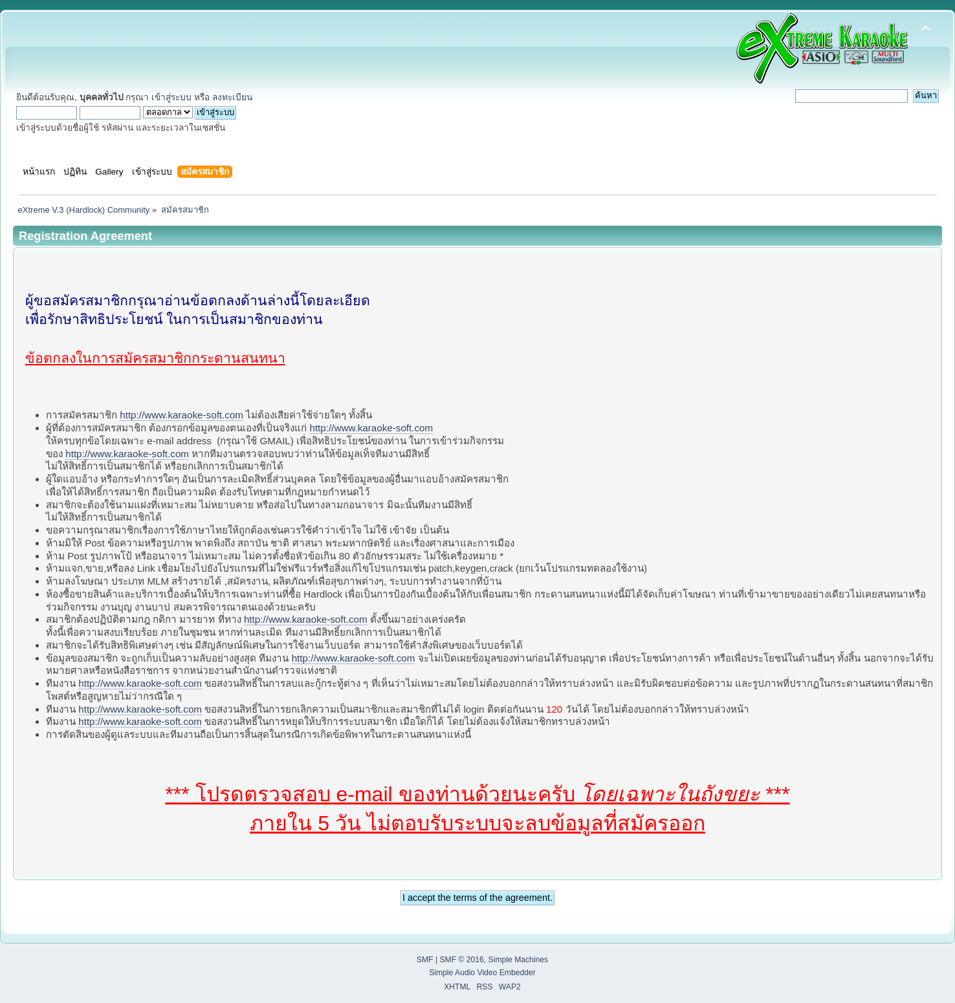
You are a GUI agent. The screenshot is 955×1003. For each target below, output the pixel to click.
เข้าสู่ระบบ (171, 97)
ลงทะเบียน (232, 97)
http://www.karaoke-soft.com (181, 414)
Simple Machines (518, 959)
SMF (425, 959)
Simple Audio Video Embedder (482, 972)
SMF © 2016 (461, 959)
